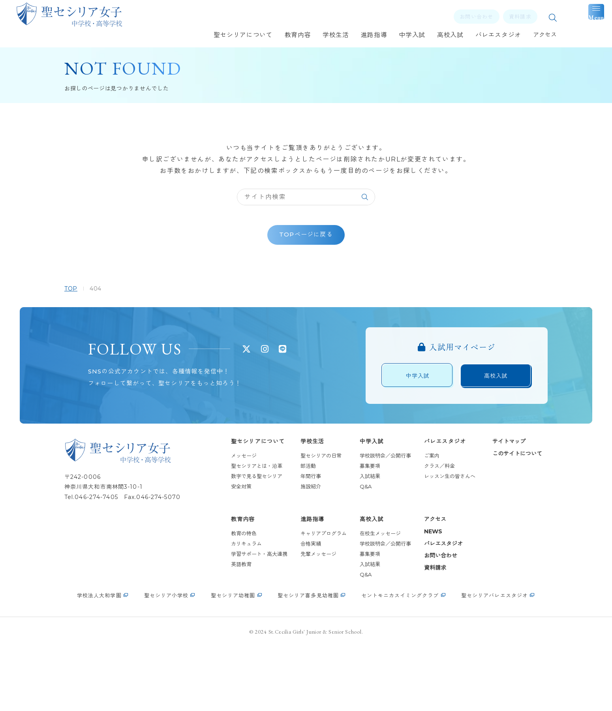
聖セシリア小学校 (166, 660)
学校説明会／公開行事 (372, 511)
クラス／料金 (426, 522)
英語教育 (228, 620)
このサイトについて (504, 509)
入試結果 (357, 532)
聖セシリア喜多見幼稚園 (308, 660)
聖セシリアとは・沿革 (244, 522)
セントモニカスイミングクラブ (400, 660)
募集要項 (357, 522)
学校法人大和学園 (99, 660)
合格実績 (298, 600)
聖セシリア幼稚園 (233, 660)
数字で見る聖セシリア (244, 532)
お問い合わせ (428, 611)
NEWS (420, 587)
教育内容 (230, 575)
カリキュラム (233, 600)
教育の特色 (231, 589)
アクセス (422, 575)
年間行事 (298, 532)
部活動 (295, 522)
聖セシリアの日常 (308, 511)
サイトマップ (496, 497)
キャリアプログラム (311, 589)
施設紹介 (298, 542)
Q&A (353, 542)
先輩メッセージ (306, 610)
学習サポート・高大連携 (246, 610)
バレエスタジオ (432, 497)
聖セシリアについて (245, 497)
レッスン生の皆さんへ (437, 532)
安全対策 (228, 542)
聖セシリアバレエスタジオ (494, 660)
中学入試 (359, 497)
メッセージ (231, 511)
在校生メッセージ (367, 589)
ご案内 (419, 511)
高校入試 (359, 575)
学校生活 (300, 497)
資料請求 (422, 623)
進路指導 (300, 575)
